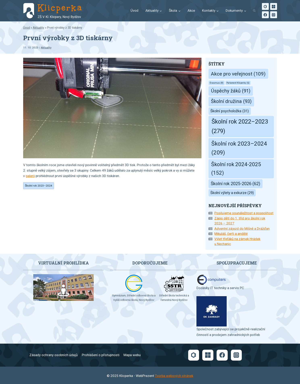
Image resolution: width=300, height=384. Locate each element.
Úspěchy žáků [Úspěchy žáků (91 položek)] (230, 91)
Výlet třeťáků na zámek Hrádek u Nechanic (237, 241)
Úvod (134, 10)
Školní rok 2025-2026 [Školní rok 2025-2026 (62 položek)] (235, 183)
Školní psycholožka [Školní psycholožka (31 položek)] (229, 111)
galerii (30, 176)
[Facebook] (265, 14)
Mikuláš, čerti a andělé (231, 234)
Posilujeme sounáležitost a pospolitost (243, 213)
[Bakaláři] (265, 6)
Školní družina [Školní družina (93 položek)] (231, 101)
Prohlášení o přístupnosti (100, 355)
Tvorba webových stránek (174, 376)
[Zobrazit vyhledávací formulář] (254, 10)
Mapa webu (132, 355)
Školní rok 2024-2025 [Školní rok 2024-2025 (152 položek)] (236, 168)
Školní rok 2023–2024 (38, 185)
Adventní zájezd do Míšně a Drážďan (242, 229)
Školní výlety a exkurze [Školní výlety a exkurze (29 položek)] (232, 193)
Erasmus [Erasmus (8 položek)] (216, 82)
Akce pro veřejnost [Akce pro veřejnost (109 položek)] (238, 74)
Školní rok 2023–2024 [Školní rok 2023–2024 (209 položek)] (239, 148)
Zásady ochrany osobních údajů (53, 355)
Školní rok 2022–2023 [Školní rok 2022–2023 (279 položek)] (240, 126)
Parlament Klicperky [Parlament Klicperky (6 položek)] (237, 83)
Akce (191, 10)
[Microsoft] (273, 6)
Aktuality (38, 27)
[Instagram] (273, 14)
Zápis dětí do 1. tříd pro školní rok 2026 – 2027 (239, 221)
